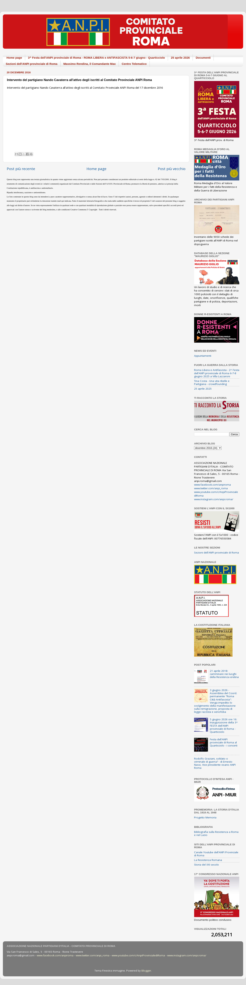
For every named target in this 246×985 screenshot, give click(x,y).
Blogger (146, 970)
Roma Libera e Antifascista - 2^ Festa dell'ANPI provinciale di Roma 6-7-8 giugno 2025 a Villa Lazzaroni (216, 373)
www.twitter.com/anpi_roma (211, 488)
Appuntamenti (202, 355)
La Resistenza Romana (208, 860)
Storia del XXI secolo (206, 864)
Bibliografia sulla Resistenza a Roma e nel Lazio (216, 833)
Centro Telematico (134, 63)
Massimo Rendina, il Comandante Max (89, 63)
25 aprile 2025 (203, 388)
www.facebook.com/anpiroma (212, 484)
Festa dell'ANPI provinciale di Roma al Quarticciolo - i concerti (223, 742)
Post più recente (21, 168)
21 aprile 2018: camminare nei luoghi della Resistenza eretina (224, 674)
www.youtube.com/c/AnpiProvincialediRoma (138, 955)
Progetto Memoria (205, 817)
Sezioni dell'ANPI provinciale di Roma (31, 63)
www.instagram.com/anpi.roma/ (213, 499)
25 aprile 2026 (180, 57)
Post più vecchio (171, 168)
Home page (14, 57)
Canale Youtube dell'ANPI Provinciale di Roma (216, 854)
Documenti (203, 57)
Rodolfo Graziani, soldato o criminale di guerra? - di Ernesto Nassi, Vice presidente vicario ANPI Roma (215, 763)
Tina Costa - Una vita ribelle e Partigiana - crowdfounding (211, 382)
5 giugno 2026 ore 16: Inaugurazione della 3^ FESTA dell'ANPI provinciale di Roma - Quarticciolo (224, 726)
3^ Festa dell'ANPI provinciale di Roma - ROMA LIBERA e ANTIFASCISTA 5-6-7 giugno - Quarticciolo (96, 57)
